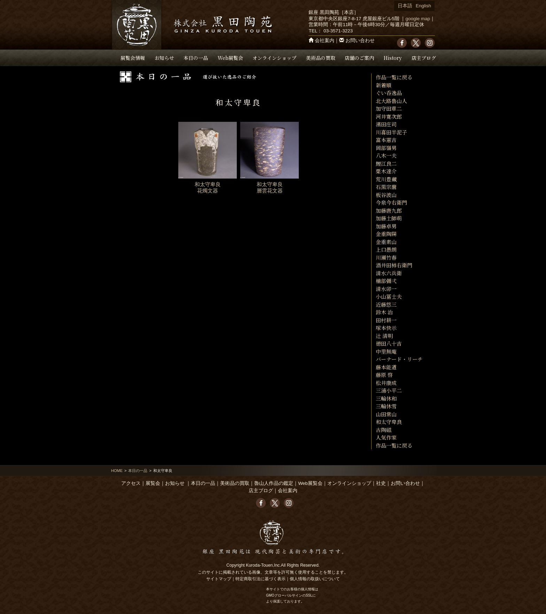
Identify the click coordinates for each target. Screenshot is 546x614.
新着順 (383, 85)
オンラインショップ (274, 57)
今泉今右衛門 (391, 202)
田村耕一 (386, 320)
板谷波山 (386, 194)
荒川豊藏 (386, 179)
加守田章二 (389, 108)
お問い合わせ (360, 40)
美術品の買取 (320, 57)
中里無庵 (386, 351)
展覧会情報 (132, 57)
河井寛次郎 (389, 116)
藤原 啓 (384, 374)
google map (417, 18)
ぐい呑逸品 (389, 92)
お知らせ (164, 57)
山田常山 (386, 414)
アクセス (131, 483)
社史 (381, 483)
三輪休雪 (386, 406)
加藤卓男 (386, 226)
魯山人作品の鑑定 (273, 483)
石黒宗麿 (386, 186)
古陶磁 (383, 429)
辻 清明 (384, 335)
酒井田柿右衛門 (394, 265)
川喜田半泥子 (391, 132)
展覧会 (153, 483)
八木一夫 (386, 155)
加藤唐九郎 (389, 210)
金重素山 (386, 241)
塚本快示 (386, 327)
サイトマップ (218, 578)
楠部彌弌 (386, 280)
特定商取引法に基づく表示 (260, 578)
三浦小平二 (389, 390)
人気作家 (386, 437)
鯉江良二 (386, 163)
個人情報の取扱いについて (315, 578)
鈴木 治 (384, 312)
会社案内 (324, 40)
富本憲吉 (386, 139)
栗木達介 (386, 171)
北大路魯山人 (391, 100)
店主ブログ (424, 57)
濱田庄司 (386, 124)
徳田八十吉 (389, 343)
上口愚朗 (386, 249)
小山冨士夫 (389, 296)
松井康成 (386, 382)
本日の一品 (196, 57)
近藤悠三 (386, 304)
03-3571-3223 (338, 30)
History (393, 57)
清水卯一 (386, 288)
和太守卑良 (389, 421)
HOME (117, 471)
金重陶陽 (386, 233)
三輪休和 (386, 398)
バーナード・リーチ (399, 359)
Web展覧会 (230, 57)
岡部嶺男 (386, 147)
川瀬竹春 (386, 257)
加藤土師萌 (389, 218)
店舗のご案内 (359, 57)
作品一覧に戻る (394, 77)
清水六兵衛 (389, 273)
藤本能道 (386, 367)
